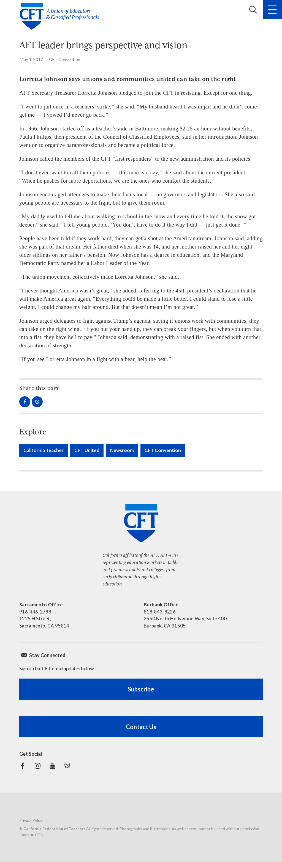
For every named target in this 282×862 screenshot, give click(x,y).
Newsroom (122, 450)
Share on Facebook (24, 401)
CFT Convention (64, 59)
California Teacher (43, 450)
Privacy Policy (31, 820)
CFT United (86, 450)
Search (253, 9)
